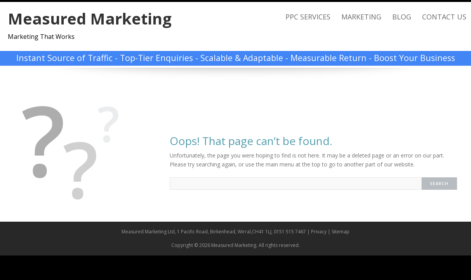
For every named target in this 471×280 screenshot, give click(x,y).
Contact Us (444, 16)
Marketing (361, 16)
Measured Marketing (90, 18)
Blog (401, 16)
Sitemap (340, 231)
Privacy (319, 231)
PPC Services (307, 16)
